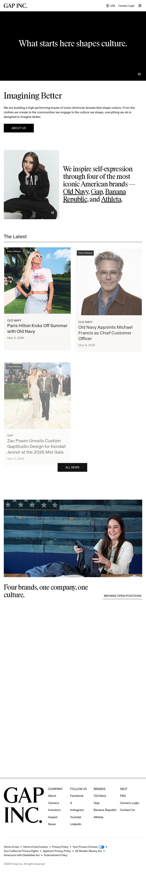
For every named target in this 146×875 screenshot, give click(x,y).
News (52, 824)
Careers (53, 803)
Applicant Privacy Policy (57, 850)
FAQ (123, 796)
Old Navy (75, 192)
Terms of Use (11, 846)
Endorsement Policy (55, 855)
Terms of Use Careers (35, 846)
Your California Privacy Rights (21, 850)
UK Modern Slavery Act (88, 850)
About (52, 796)
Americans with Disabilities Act (22, 855)
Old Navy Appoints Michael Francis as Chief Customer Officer (105, 344)
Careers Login (126, 5)
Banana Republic (105, 810)
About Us (19, 128)
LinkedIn (75, 824)
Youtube (75, 817)
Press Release (14, 256)
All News (72, 469)
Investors (54, 810)
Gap (96, 192)
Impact (52, 817)
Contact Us (127, 810)
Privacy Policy (60, 846)
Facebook (76, 796)
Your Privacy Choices (85, 846)
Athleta (111, 199)
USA (110, 6)
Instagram (77, 810)
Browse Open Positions (122, 596)
